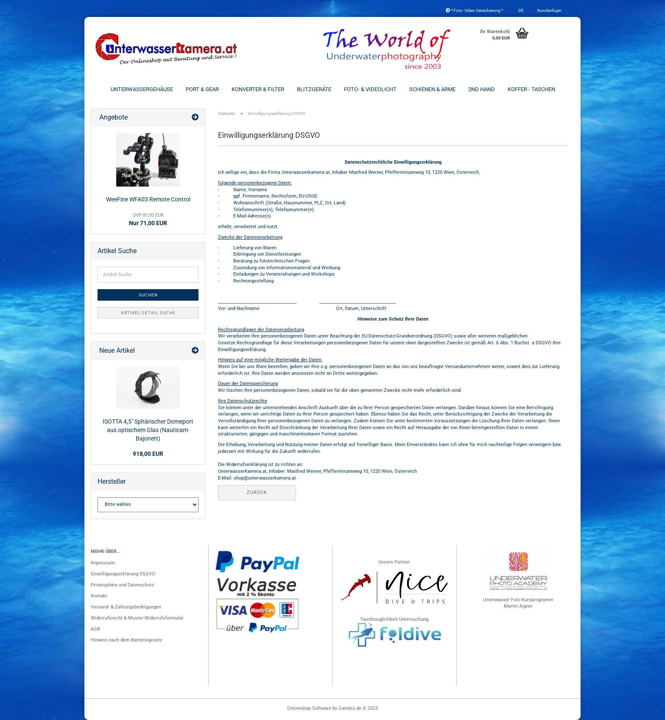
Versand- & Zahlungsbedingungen (126, 607)
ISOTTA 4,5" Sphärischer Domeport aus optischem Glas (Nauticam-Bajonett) (148, 430)
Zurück (257, 492)
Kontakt (99, 596)
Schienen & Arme (432, 89)
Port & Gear (202, 89)
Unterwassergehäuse (142, 89)
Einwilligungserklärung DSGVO (123, 574)
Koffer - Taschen (531, 89)
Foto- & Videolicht (370, 89)
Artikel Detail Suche (148, 312)
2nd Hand (481, 89)
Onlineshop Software (309, 708)
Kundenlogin (549, 10)
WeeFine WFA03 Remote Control (148, 199)
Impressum (103, 563)
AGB (95, 629)
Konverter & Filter (258, 89)
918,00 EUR (148, 453)
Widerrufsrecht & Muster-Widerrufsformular (137, 618)
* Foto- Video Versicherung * (474, 10)
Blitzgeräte (314, 89)
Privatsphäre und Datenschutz (122, 585)
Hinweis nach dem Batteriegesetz (126, 640)
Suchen (148, 295)
